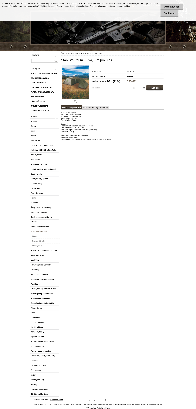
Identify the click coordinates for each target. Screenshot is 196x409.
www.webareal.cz (56, 400)
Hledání (35, 55)
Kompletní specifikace (71, 107)
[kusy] (137, 88)
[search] (55, 60)
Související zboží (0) (90, 108)
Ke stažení (104, 108)
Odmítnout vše (171, 7)
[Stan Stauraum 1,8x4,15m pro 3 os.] (75, 85)
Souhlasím (169, 13)
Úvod (62, 53)
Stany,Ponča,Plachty (72, 53)
